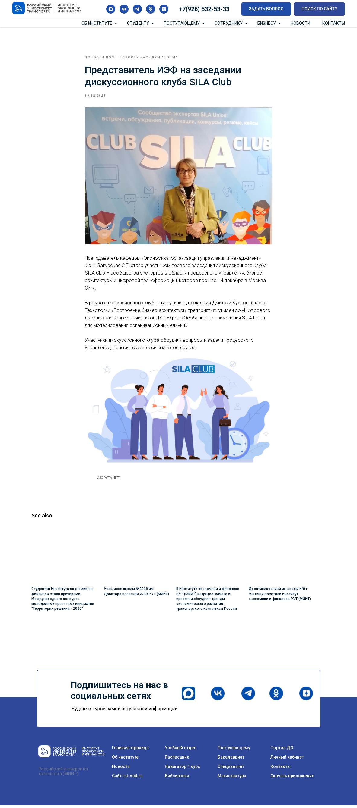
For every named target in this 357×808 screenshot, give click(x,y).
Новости (300, 23)
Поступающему (182, 23)
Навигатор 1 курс (182, 769)
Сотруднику (229, 23)
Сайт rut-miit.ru (127, 778)
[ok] (150, 9)
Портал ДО (281, 750)
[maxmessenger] (110, 9)
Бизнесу (267, 23)
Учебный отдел (180, 750)
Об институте (97, 23)
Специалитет (231, 769)
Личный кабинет (287, 759)
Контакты (333, 23)
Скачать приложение (292, 778)
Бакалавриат (231, 759)
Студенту (138, 23)
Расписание (177, 759)
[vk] (124, 9)
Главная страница (130, 750)
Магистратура (232, 778)
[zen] (163, 9)
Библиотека (177, 778)
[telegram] (137, 9)
